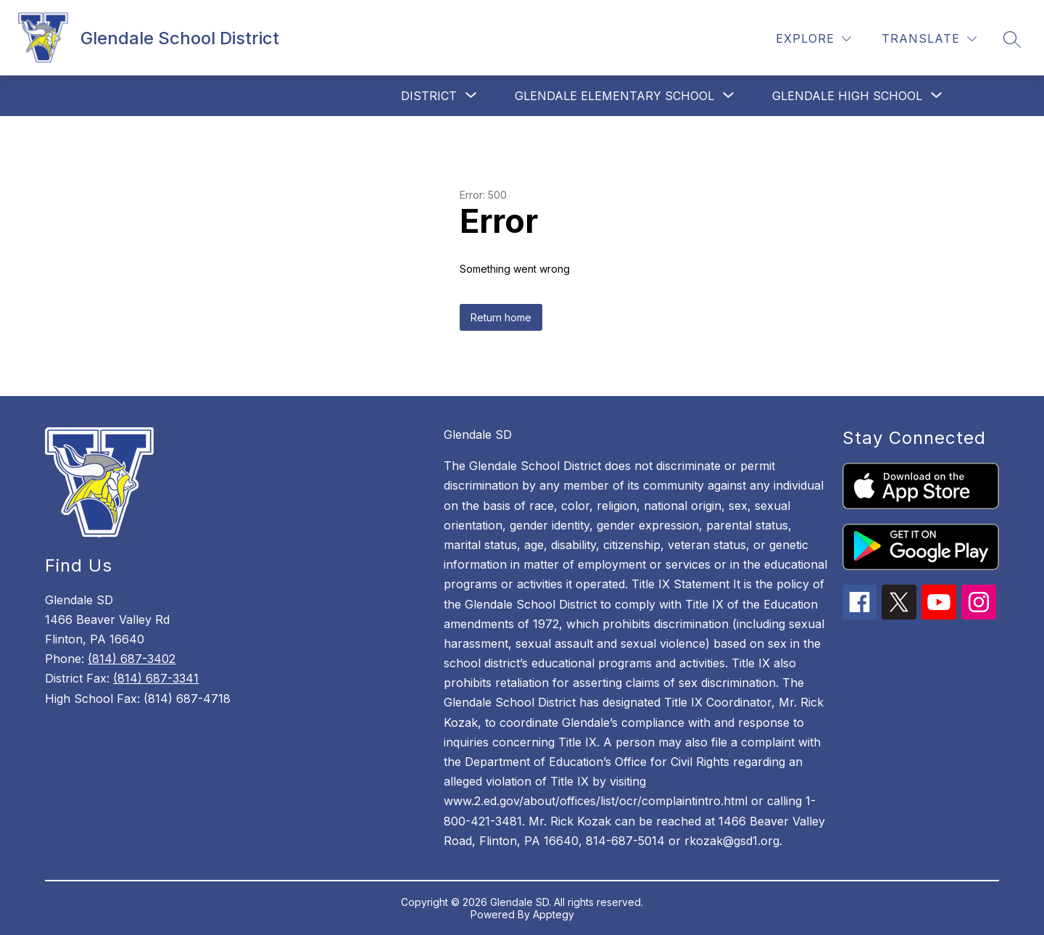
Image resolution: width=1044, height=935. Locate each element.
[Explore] (813, 39)
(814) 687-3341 (156, 678)
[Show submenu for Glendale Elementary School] (614, 95)
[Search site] (1012, 39)
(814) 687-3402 (131, 658)
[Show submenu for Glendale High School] (847, 95)
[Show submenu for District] (429, 95)
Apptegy (553, 914)
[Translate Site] (929, 39)
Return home (501, 317)
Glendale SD (478, 434)
